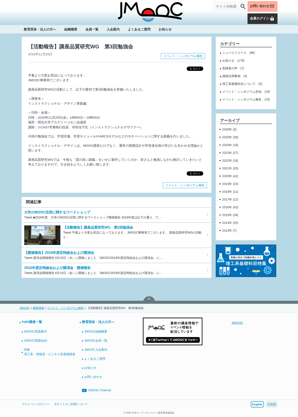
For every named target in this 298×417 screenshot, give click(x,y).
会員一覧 (91, 29)
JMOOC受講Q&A (35, 340)
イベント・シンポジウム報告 (183, 56)
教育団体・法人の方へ (40, 29)
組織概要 (70, 29)
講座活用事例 (231, 76)
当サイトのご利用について (71, 404)
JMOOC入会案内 (95, 349)
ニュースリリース (234, 52)
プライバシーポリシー (36, 404)
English (257, 404)
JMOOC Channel (96, 390)
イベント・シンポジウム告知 (242, 91)
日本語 (272, 404)
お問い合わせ (261, 6)
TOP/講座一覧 (32, 322)
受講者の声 (229, 68)
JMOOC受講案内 (35, 331)
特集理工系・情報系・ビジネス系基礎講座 (49, 352)
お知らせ (165, 29)
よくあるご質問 (139, 29)
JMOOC (237, 323)
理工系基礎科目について (238, 84)
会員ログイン (261, 18)
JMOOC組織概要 (95, 331)
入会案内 (113, 29)
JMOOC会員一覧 (95, 340)
